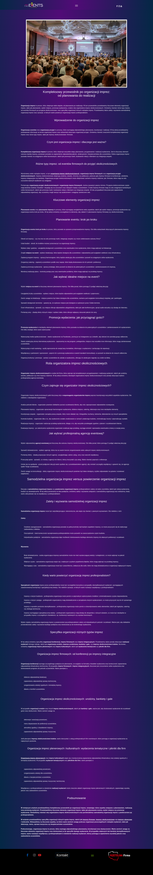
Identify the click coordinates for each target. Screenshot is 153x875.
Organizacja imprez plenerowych (33, 758)
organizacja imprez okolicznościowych (65, 173)
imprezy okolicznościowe (105, 819)
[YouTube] (121, 6)
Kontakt (62, 855)
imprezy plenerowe (125, 819)
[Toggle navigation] (76, 5)
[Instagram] (119, 6)
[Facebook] (117, 6)
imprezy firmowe (89, 819)
